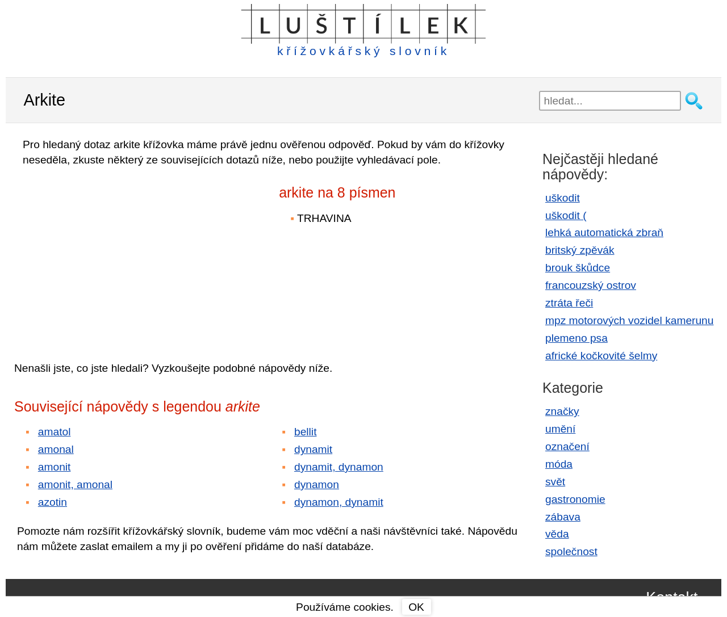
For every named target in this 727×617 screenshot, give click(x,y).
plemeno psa (576, 338)
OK (416, 607)
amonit (54, 467)
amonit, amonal (75, 484)
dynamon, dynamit (338, 502)
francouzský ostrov (590, 285)
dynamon (316, 484)
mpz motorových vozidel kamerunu (629, 320)
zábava (562, 517)
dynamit (313, 449)
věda (557, 534)
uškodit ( (566, 215)
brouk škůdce (577, 268)
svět (555, 482)
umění (560, 429)
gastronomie (575, 499)
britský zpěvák (580, 250)
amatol (54, 432)
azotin (52, 502)
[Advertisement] (113, 256)
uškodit (562, 198)
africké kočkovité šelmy (601, 356)
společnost (571, 551)
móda (559, 464)
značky (562, 411)
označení (567, 446)
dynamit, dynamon (338, 467)
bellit (305, 432)
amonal (56, 449)
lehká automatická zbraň (604, 232)
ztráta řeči (569, 303)
